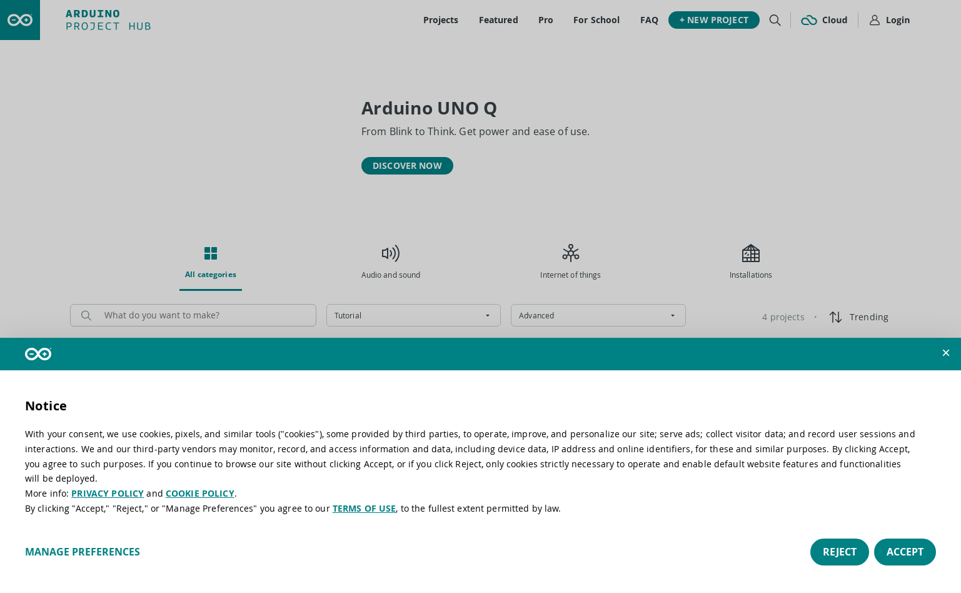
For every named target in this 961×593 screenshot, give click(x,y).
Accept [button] (905, 552)
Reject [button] (840, 552)
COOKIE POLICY (200, 493)
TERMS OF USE (364, 508)
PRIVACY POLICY (107, 493)
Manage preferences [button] (82, 552)
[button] (946, 353)
